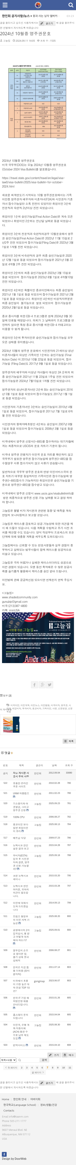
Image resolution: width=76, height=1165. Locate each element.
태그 (68, 1055)
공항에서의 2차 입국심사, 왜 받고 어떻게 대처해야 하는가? (21, 935)
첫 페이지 (11, 1067)
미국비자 (55, 705)
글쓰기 (46, 23)
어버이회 (35, 1099)
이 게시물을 (6, 709)
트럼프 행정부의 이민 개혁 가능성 (21, 920)
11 (70, 1067)
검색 (44, 1060)
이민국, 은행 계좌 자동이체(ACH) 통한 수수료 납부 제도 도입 (21, 1031)
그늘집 (6, 40)
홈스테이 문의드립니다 (20, 1016)
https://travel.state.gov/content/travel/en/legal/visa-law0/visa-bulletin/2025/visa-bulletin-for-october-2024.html (33, 182)
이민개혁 (25, 705)
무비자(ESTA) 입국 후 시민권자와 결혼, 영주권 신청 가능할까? (21, 862)
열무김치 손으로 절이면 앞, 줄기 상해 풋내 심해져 (21, 955)
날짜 (54, 765)
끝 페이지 (38, 1072)
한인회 (37, 773)
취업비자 (16, 708)
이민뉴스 (35, 705)
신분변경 (62, 708)
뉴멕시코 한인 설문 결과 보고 (21, 847)
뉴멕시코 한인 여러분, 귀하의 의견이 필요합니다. (21, 891)
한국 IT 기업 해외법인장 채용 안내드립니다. (21, 1001)
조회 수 (69, 765)
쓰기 (53, 1055)
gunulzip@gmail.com (15, 601)
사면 (54, 708)
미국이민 (15, 705)
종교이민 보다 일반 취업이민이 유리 (20, 828)
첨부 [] (6, 695)
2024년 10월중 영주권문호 (25, 33)
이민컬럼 (45, 705)
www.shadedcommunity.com (20, 597)
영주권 (64, 705)
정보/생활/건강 (48, 1105)
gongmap (39, 981)
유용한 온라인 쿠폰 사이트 (20, 785)
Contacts (8, 1110)
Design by (14, 1159)
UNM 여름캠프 (21, 793)
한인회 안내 (19, 1099)
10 (63, 1067)
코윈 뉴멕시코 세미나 (20, 877)
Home (5, 1099)
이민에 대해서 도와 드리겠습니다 (20, 906)
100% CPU (19, 817)
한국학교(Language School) (19, 1105)
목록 (68, 741)
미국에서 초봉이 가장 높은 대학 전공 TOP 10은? (21, 986)
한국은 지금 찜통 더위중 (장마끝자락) (21, 971)
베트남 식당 (19, 838)
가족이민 (46, 708)
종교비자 (36, 708)
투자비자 (26, 708)
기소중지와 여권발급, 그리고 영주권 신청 (21, 807)
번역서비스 (19, 1045)
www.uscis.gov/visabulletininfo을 (54, 493)
